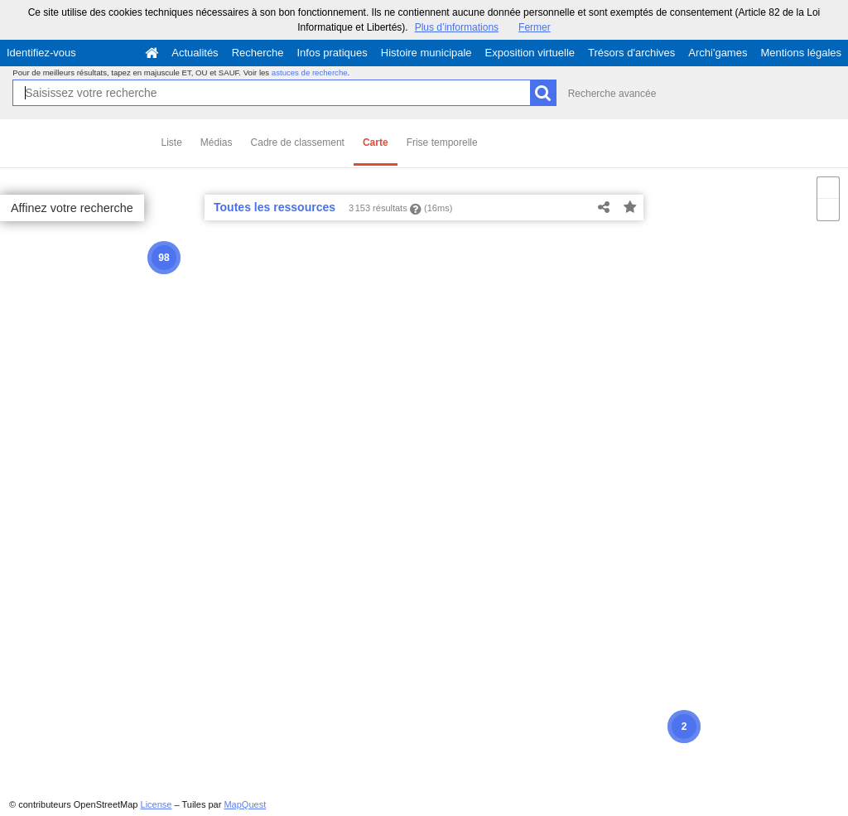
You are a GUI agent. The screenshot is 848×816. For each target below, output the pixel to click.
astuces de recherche (310, 72)
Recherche (258, 52)
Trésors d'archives (631, 52)
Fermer (534, 27)
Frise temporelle (442, 142)
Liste (171, 142)
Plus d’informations (457, 27)
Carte (375, 142)
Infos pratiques (332, 52)
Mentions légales (800, 52)
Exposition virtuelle (530, 52)
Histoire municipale (426, 52)
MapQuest (245, 804)
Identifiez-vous (41, 52)
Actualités (194, 52)
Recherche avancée (612, 93)
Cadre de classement (297, 142)
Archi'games (717, 52)
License (156, 804)
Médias (216, 142)
